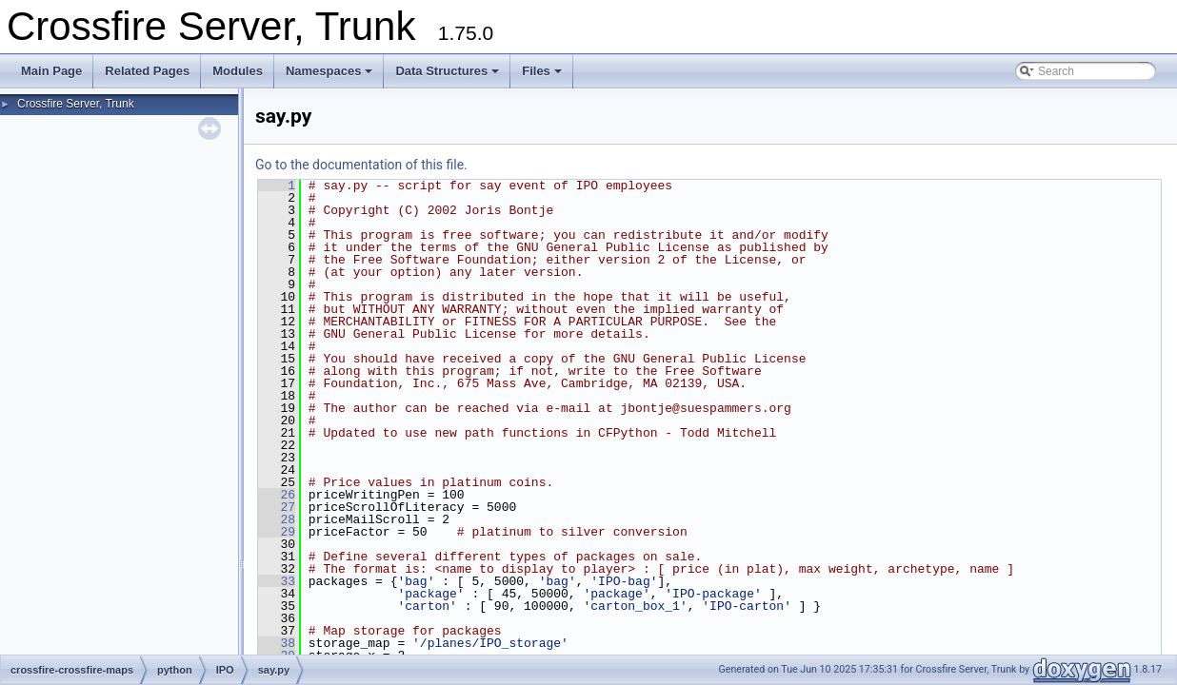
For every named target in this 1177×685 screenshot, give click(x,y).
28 (276, 519)
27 (276, 507)
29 (276, 531)
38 (276, 643)
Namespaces (329, 71)
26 (276, 494)
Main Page (51, 71)
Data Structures (447, 71)
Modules (237, 71)
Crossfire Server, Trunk (75, 103)
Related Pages (147, 71)
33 (276, 581)
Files (542, 71)
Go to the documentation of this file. (361, 164)
